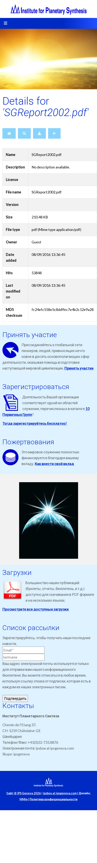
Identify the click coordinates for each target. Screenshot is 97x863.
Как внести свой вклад (54, 463)
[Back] (54, 133)
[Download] (39, 133)
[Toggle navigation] (5, 23)
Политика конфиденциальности (53, 799)
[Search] (24, 133)
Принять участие (79, 368)
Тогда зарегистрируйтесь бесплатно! (34, 423)
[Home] (9, 133)
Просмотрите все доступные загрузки (35, 609)
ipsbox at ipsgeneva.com (60, 793)
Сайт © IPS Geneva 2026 (23, 793)
